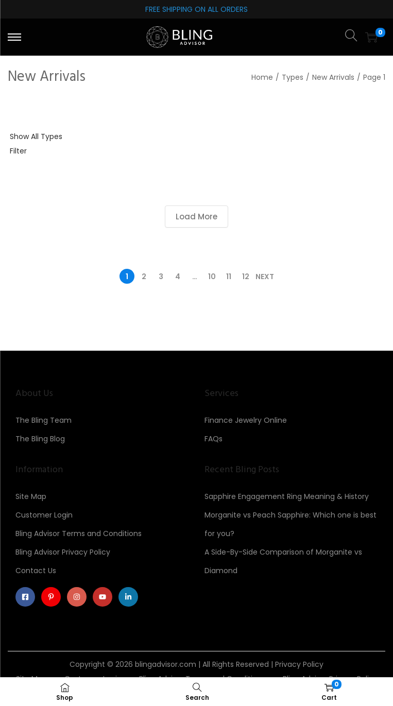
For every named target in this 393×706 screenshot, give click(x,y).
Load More (196, 216)
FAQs (213, 439)
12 (245, 276)
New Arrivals (333, 77)
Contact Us (35, 570)
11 (228, 276)
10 (212, 276)
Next (264, 276)
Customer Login (44, 515)
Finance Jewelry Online (245, 420)
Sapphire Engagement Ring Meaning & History (286, 496)
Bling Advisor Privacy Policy (62, 552)
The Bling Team (43, 420)
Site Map (30, 496)
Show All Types (36, 136)
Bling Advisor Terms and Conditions (78, 533)
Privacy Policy (299, 664)
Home (262, 77)
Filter (18, 151)
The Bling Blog (40, 439)
